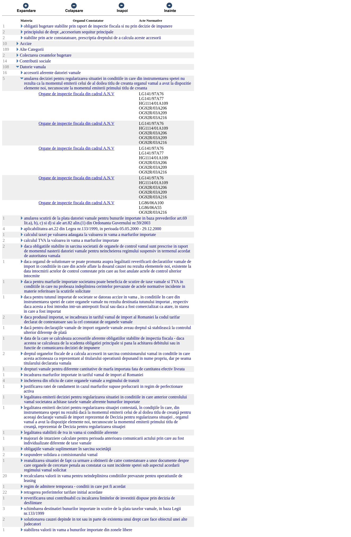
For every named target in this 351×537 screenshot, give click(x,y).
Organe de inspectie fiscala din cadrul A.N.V (76, 94)
